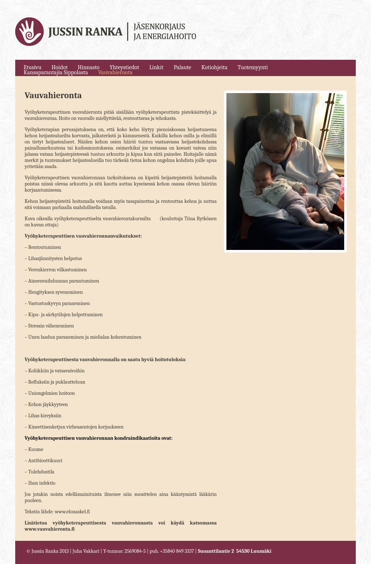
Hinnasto (89, 67)
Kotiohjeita (214, 67)
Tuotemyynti (253, 67)
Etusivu (32, 67)
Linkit (156, 67)
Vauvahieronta (115, 72)
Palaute (182, 67)
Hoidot (59, 67)
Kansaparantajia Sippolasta (56, 72)
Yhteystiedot (124, 67)
